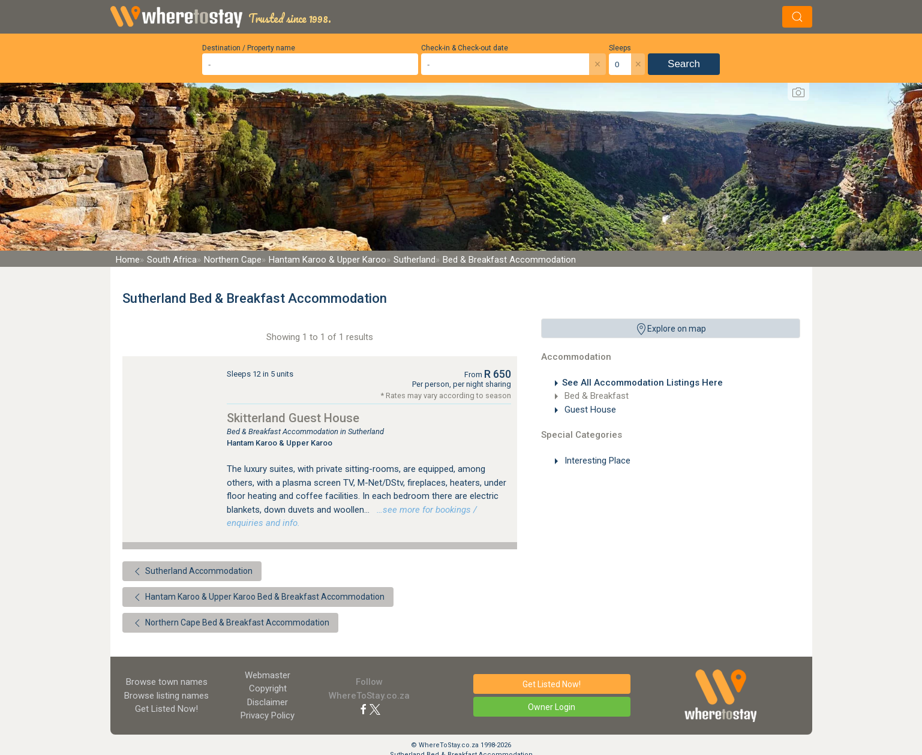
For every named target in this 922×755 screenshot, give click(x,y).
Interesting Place (596, 460)
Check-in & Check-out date (464, 48)
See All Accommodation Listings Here (642, 382)
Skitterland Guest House (293, 418)
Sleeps (620, 48)
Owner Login (551, 707)
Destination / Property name (248, 48)
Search (684, 64)
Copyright (268, 688)
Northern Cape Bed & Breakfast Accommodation (230, 623)
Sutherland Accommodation (192, 571)
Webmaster (267, 675)
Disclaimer (267, 702)
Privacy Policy (268, 715)
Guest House (589, 409)
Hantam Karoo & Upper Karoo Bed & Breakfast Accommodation (258, 597)
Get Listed (166, 708)
